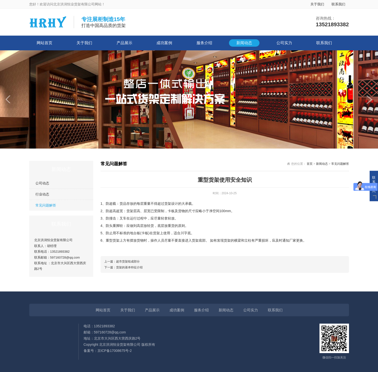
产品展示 (124, 43)
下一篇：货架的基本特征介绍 (123, 267)
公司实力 (284, 43)
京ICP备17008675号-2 (114, 351)
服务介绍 (204, 43)
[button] (8, 99)
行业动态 (42, 194)
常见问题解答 (45, 205)
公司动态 (42, 183)
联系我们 (338, 4)
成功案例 (164, 43)
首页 (310, 163)
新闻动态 (244, 43)
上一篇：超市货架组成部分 (122, 261)
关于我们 (317, 4)
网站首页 (44, 43)
